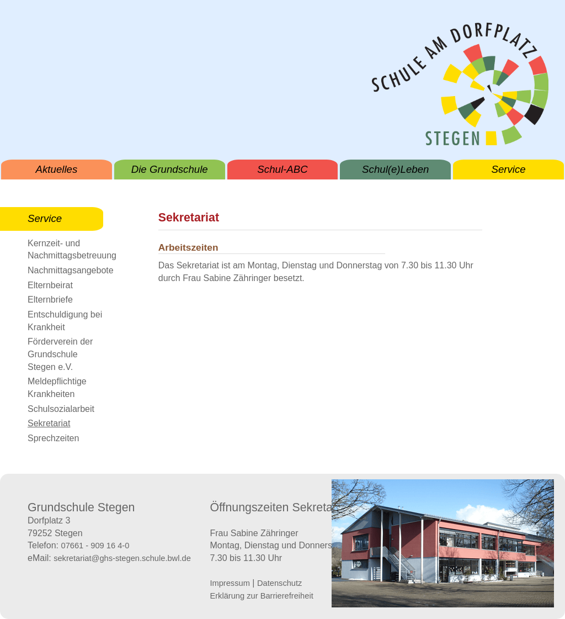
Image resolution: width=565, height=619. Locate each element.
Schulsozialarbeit (61, 409)
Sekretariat (49, 423)
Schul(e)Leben (395, 169)
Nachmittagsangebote (65, 270)
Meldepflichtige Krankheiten (57, 388)
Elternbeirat (50, 285)
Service (508, 169)
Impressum (229, 583)
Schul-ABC (282, 169)
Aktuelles (57, 169)
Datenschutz (279, 583)
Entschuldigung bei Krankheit (65, 321)
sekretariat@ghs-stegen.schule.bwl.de (122, 558)
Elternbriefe (50, 299)
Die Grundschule (169, 169)
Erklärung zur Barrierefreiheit (261, 595)
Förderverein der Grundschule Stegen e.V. (60, 354)
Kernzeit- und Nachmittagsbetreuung (65, 250)
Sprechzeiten (53, 438)
